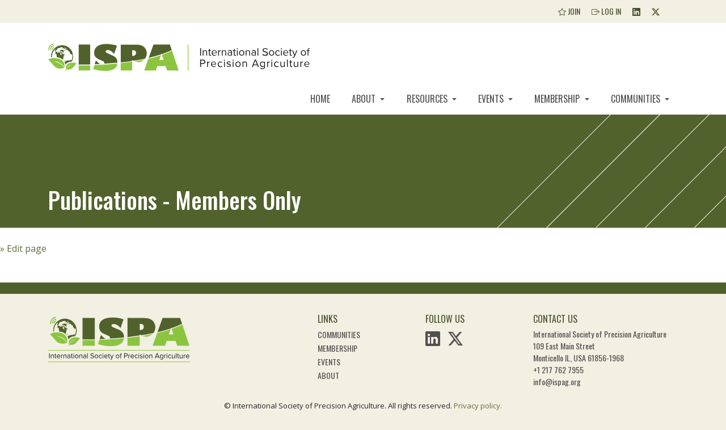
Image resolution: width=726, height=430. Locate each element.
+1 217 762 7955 (558, 370)
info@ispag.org (557, 381)
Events (492, 99)
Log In (606, 11)
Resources (428, 99)
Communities (636, 99)
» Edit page (23, 248)
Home (320, 99)
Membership (558, 99)
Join (569, 11)
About (365, 99)
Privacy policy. (478, 406)
